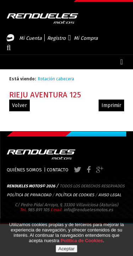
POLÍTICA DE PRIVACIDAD (29, 194)
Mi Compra (86, 38)
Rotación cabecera (56, 78)
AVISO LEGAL (109, 194)
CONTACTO (57, 169)
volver (19, 105)
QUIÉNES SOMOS (24, 169)
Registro (56, 38)
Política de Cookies (82, 240)
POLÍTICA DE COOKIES (74, 194)
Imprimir (111, 105)
